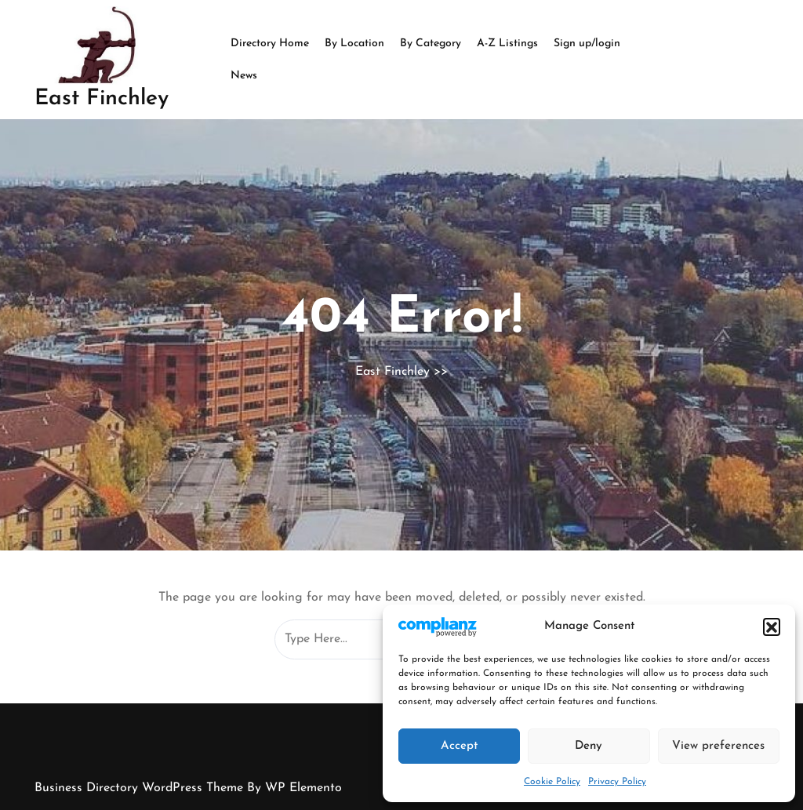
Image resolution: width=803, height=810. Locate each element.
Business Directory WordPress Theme (141, 788)
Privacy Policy (617, 781)
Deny (588, 746)
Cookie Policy (552, 781)
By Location (354, 43)
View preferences (718, 746)
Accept (459, 746)
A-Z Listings (507, 43)
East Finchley (102, 99)
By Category (430, 43)
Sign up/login (587, 43)
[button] (771, 626)
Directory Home (270, 43)
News (244, 76)
